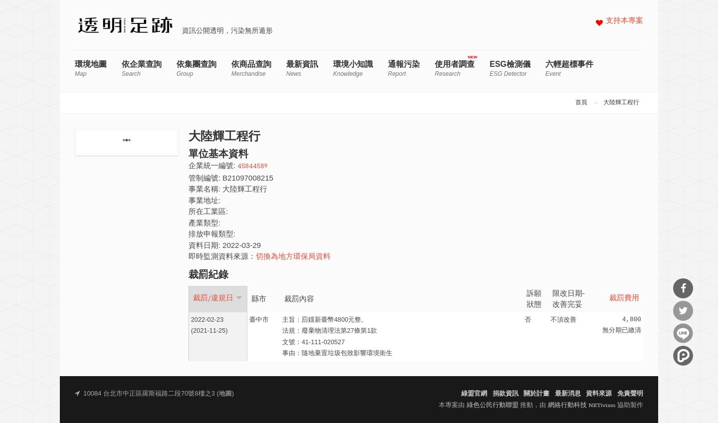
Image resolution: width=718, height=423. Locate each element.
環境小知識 (353, 68)
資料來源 (599, 394)
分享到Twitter (683, 311)
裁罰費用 (624, 298)
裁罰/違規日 (217, 298)
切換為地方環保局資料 (293, 257)
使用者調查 (455, 68)
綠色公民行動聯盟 (493, 405)
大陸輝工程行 (621, 102)
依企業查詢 (142, 68)
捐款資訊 (506, 394)
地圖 (225, 394)
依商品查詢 (251, 68)
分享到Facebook (683, 288)
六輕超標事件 (569, 68)
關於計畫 (536, 394)
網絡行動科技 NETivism (582, 405)
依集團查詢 (196, 68)
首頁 (581, 102)
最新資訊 (302, 68)
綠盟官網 (474, 394)
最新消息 (568, 394)
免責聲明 (630, 394)
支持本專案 (624, 21)
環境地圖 (91, 68)
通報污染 (404, 68)
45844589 (252, 166)
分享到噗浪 (683, 356)
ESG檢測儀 (510, 68)
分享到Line (683, 333)
